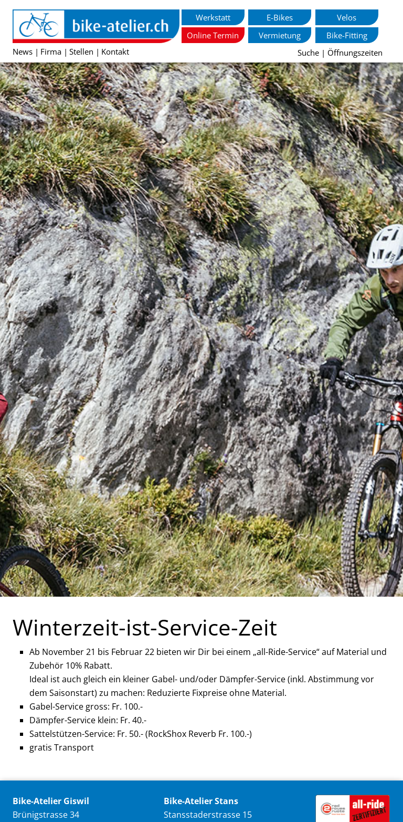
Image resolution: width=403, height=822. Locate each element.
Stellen (81, 51)
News (23, 51)
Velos (346, 17)
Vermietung (280, 35)
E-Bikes (280, 17)
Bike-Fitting (346, 35)
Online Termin (213, 35)
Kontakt (115, 51)
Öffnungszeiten (355, 52)
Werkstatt (213, 17)
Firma (50, 51)
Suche (308, 52)
